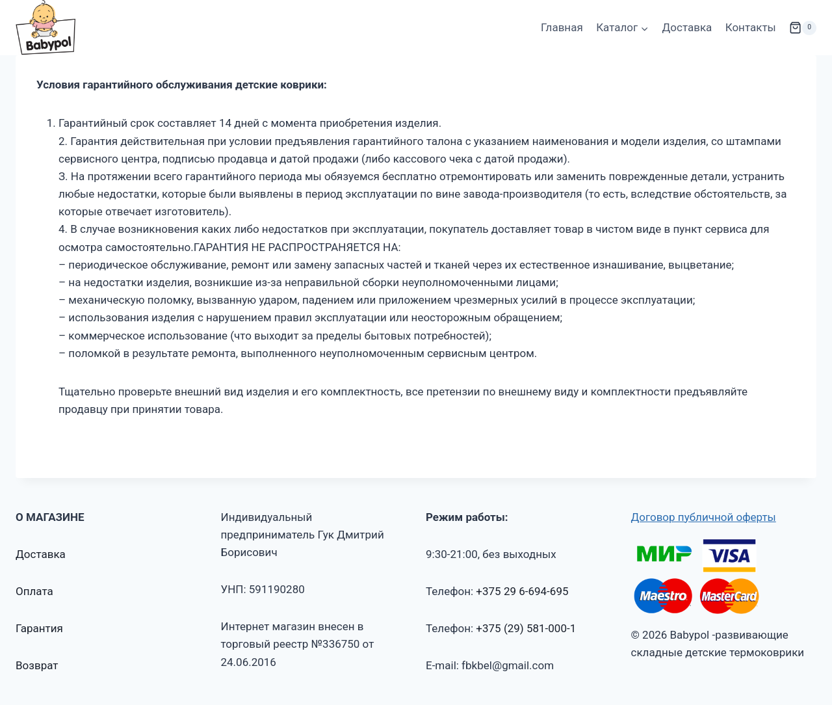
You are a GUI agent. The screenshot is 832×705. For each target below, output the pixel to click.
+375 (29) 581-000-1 (526, 628)
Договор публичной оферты (703, 517)
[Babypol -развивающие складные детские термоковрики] (45, 27)
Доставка (687, 27)
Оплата (34, 591)
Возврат (37, 665)
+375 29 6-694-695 (522, 591)
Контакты (750, 27)
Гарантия (39, 628)
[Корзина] (802, 28)
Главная (562, 27)
